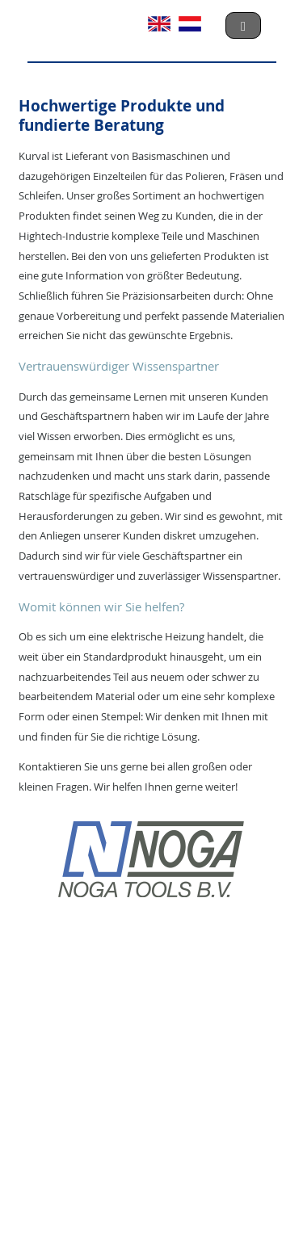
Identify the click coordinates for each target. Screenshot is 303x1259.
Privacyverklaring (140, 1194)
